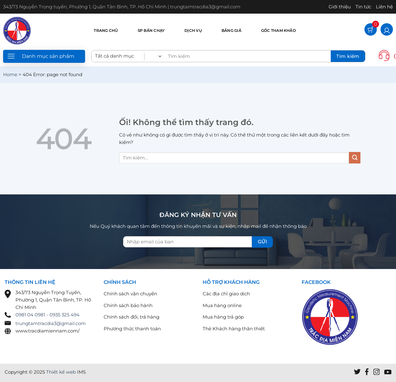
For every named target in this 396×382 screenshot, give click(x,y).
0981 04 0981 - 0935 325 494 (47, 315)
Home (10, 74)
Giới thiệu (340, 7)
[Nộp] (354, 157)
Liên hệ (384, 7)
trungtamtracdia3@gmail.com (50, 323)
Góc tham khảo (278, 30)
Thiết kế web (61, 372)
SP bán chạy (151, 30)
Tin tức (363, 7)
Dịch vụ (193, 30)
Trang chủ (106, 30)
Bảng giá (231, 30)
